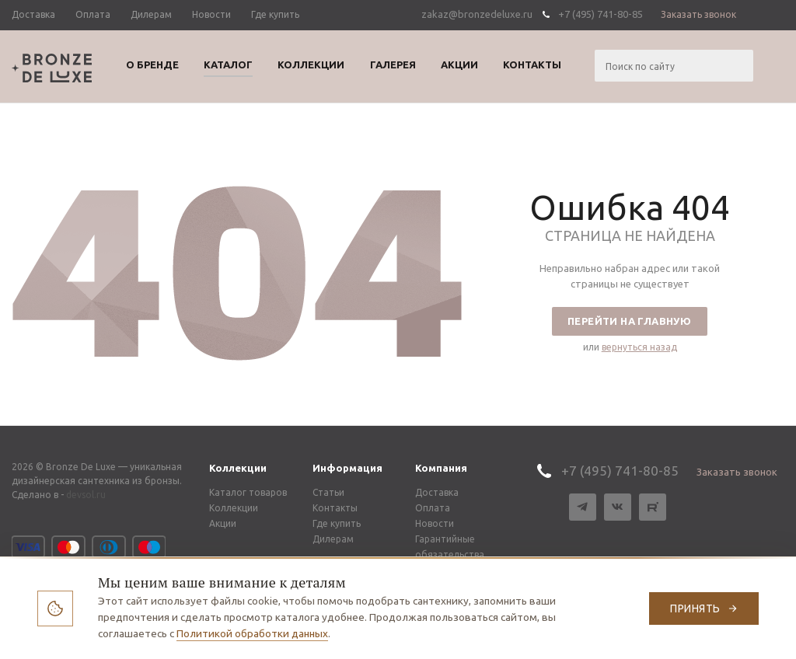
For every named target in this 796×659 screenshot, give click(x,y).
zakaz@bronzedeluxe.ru (476, 14)
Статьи (328, 492)
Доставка (437, 492)
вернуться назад (639, 347)
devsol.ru (86, 495)
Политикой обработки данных (252, 633)
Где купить (336, 523)
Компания (441, 467)
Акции (222, 523)
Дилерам (333, 539)
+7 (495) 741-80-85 (600, 14)
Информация (347, 467)
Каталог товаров (248, 492)
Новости (434, 523)
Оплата (432, 508)
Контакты (335, 508)
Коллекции (238, 467)
